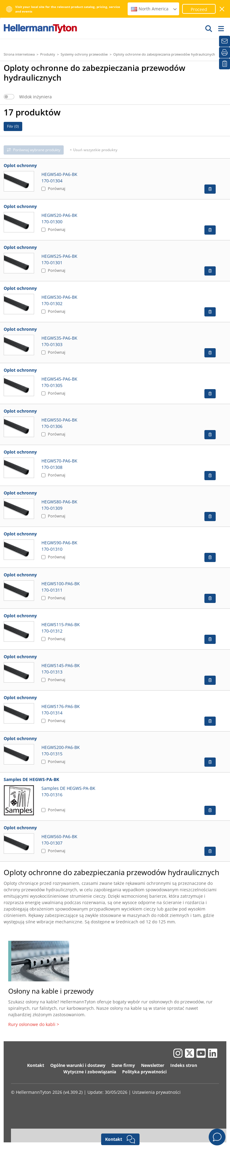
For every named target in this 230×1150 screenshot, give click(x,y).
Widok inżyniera (35, 97)
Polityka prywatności (144, 1072)
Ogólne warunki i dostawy (77, 1065)
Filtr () (13, 126)
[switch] (9, 97)
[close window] (222, 9)
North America (154, 9)
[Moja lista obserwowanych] (224, 63)
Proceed (199, 9)
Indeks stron (183, 1065)
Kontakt (35, 1065)
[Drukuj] (224, 52)
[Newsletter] (224, 41)
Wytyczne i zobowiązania (89, 1072)
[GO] (209, 28)
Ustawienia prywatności (156, 1092)
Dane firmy (123, 1065)
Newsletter (152, 1065)
